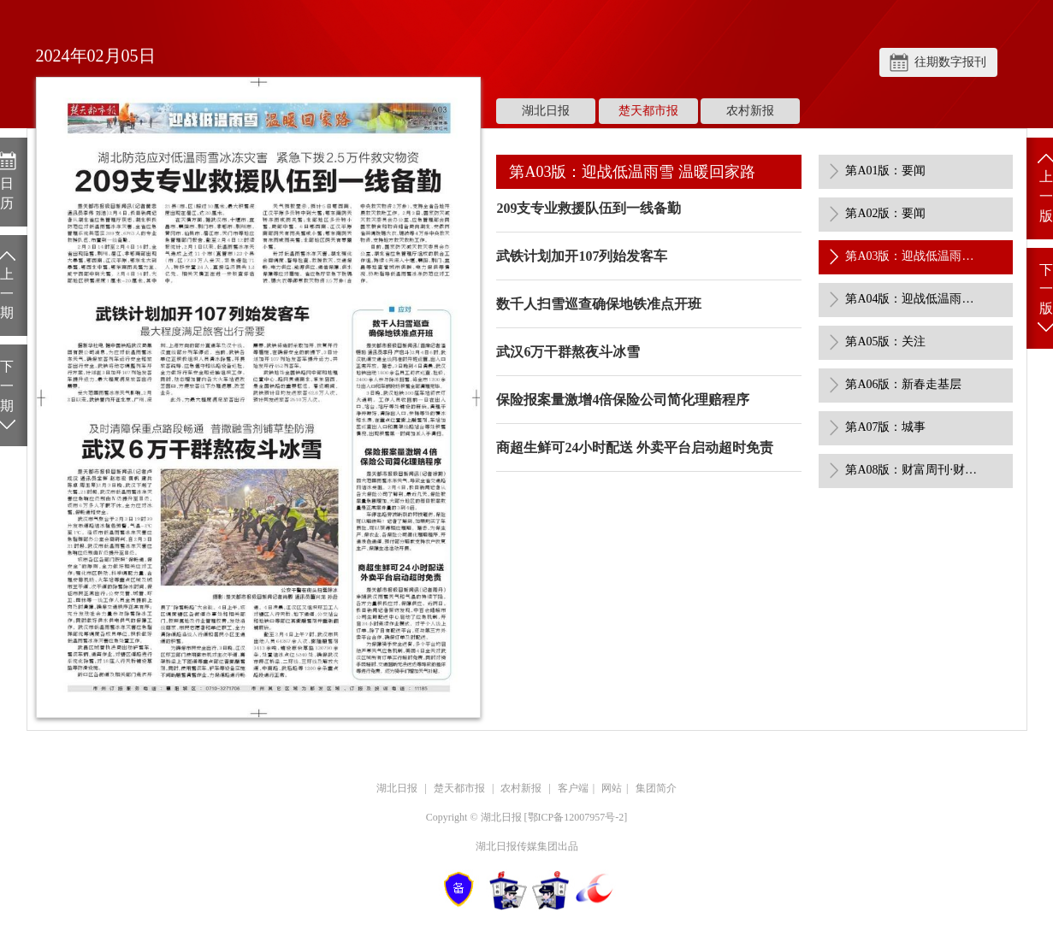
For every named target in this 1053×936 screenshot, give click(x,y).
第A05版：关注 (885, 341)
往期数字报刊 (950, 62)
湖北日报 (546, 110)
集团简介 (656, 788)
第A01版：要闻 (885, 170)
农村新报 (750, 110)
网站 (611, 788)
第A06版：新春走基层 (903, 384)
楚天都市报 (648, 110)
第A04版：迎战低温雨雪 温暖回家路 (913, 298)
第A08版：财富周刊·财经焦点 (913, 469)
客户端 (573, 788)
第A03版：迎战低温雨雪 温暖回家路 (913, 256)
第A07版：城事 (885, 427)
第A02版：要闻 (885, 213)
